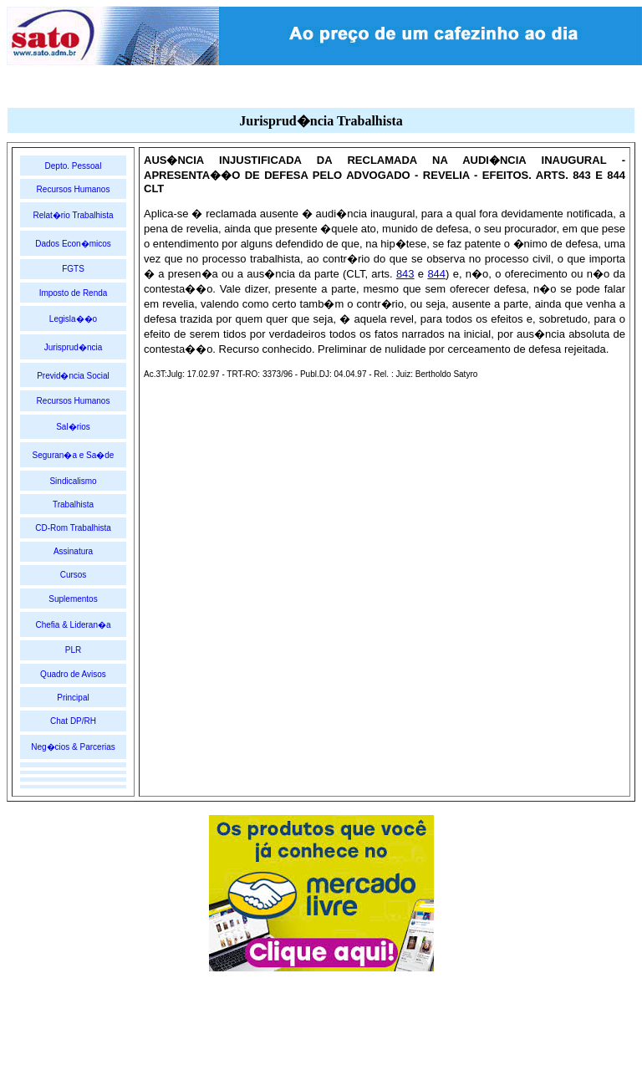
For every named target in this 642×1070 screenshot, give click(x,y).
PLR (73, 650)
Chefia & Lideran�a (72, 624)
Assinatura (73, 551)
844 (436, 274)
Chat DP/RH (73, 721)
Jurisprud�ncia (73, 347)
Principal (73, 697)
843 (405, 274)
